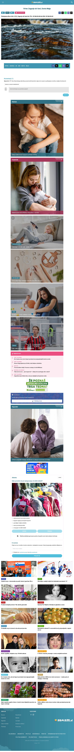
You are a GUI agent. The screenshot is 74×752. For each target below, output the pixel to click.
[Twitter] (62, 13)
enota (23, 65)
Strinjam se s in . (25, 552)
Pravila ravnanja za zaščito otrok (48, 737)
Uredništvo (20, 733)
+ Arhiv (59, 477)
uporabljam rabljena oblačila (19, 523)
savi (19, 65)
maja (27, 65)
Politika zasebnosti (21, 737)
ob (16, 65)
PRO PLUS (28, 733)
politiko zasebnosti (32, 552)
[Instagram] (33, 714)
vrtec (6, 65)
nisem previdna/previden (19, 525)
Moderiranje (36, 733)
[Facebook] (60, 13)
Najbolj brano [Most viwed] (16, 353)
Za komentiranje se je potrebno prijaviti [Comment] (39, 89)
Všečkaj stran (37, 401)
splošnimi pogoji (23, 552)
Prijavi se (66, 94)
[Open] (9, 2)
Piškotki (43, 733)
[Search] (72, 2)
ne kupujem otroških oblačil (19, 527)
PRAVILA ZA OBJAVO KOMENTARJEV (12, 84)
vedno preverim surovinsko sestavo (21, 518)
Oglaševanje (12, 733)
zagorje (12, 65)
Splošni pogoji (33, 737)
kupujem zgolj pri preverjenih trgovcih (22, 520)
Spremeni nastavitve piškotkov (57, 733)
